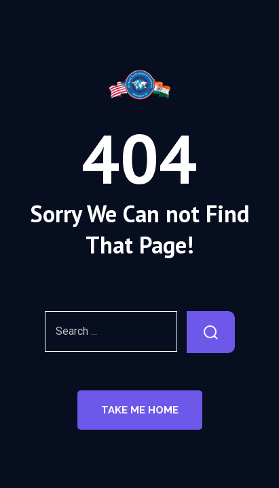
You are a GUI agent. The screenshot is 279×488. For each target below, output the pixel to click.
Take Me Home (140, 410)
